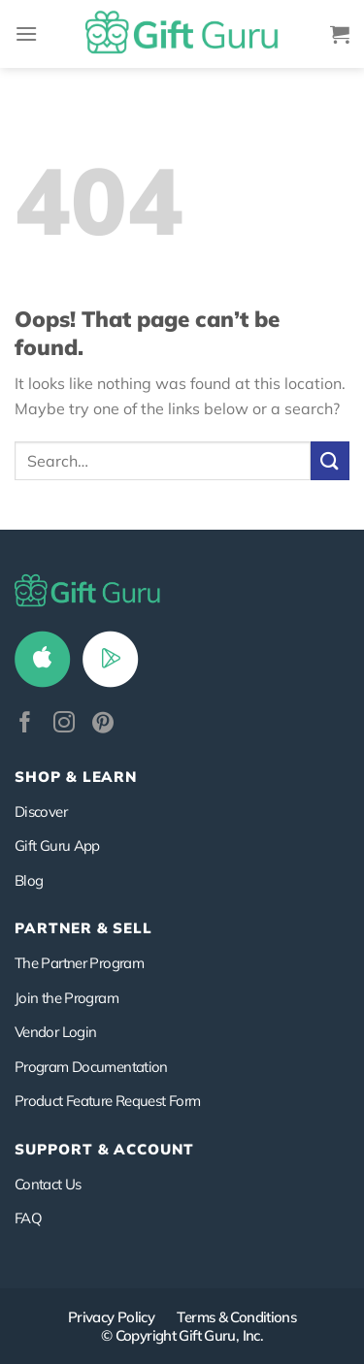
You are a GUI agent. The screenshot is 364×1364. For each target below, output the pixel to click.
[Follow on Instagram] (64, 724)
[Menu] (26, 33)
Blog (29, 880)
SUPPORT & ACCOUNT (104, 1149)
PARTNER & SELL (83, 928)
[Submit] (330, 460)
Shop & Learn (76, 776)
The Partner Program (79, 963)
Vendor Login (55, 1032)
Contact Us (48, 1184)
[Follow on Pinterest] (103, 724)
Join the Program (66, 998)
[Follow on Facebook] (25, 724)
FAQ (28, 1218)
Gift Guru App (57, 845)
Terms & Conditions (236, 1317)
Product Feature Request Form (107, 1100)
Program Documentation (91, 1066)
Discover (41, 811)
